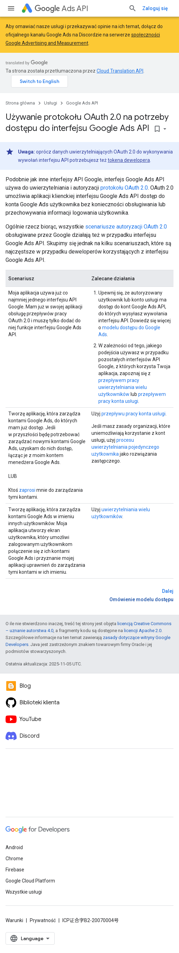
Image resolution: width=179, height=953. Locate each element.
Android (14, 847)
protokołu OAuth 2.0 (124, 187)
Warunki (14, 920)
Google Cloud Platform (30, 881)
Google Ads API (82, 103)
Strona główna (20, 103)
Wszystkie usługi (24, 892)
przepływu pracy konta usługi (133, 413)
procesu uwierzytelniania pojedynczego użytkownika (125, 447)
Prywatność (43, 920)
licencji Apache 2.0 (142, 630)
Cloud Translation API (120, 71)
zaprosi (27, 490)
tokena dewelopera (129, 160)
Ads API (61, 8)
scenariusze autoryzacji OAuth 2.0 (126, 226)
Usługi (50, 103)
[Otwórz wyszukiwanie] (132, 8)
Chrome (14, 858)
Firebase (15, 869)
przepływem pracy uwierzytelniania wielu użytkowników (122, 387)
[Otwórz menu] (11, 8)
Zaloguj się (155, 8)
